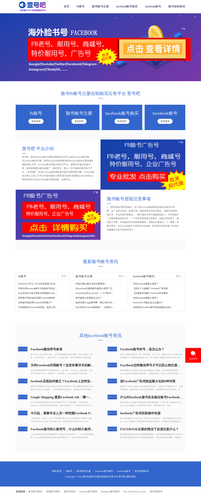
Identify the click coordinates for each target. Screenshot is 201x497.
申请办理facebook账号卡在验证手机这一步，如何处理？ (38, 289)
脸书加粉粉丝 (176, 6)
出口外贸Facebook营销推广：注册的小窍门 (96, 307)
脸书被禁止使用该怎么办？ (89, 298)
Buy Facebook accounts (134, 492)
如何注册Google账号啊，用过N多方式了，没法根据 (96, 303)
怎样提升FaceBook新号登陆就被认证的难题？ (153, 307)
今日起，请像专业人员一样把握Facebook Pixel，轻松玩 (69, 413)
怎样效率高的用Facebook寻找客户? (35, 303)
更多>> (64, 276)
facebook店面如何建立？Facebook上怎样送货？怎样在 (68, 381)
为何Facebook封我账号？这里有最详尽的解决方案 (65, 365)
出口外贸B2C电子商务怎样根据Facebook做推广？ (38, 293)
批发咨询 (36, 121)
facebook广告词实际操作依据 (140, 413)
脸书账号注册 (100, 6)
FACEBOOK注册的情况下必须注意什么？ (149, 429)
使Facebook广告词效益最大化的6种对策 (147, 381)
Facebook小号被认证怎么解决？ (148, 303)
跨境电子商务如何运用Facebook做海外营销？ (38, 298)
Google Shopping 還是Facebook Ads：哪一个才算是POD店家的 (74, 397)
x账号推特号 (156, 492)
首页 (66, 6)
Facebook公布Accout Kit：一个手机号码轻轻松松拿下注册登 (96, 293)
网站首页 (57, 471)
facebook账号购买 (127, 6)
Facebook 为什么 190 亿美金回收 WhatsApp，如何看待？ (38, 284)
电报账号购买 (53, 492)
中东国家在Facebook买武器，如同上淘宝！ (38, 307)
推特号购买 (70, 492)
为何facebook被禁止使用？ (145, 284)
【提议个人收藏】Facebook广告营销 (150, 289)
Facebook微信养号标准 (46, 349)
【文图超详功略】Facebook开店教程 (150, 293)
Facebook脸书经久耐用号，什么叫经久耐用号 (62, 429)
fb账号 (81, 6)
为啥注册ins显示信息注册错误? (91, 284)
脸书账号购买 (35, 492)
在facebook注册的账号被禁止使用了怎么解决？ (96, 289)
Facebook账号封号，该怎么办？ (142, 349)
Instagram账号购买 (110, 492)
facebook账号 (153, 6)
